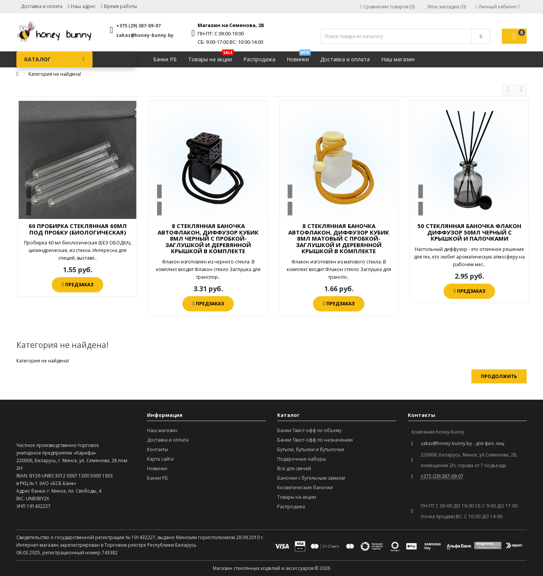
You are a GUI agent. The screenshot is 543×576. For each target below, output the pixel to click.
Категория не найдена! (55, 74)
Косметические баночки (305, 487)
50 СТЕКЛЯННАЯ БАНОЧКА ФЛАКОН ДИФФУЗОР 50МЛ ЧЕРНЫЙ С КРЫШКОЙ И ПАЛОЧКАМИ (469, 232)
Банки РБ (165, 59)
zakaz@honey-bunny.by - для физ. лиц (462, 443)
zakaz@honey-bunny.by (145, 35)
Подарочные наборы (301, 459)
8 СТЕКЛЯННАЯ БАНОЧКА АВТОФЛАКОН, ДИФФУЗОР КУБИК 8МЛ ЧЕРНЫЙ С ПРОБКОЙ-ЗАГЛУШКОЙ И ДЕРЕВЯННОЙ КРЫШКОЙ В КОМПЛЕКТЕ (208, 238)
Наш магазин (398, 59)
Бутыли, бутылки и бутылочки (310, 449)
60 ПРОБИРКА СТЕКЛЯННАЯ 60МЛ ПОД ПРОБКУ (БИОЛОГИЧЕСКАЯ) (78, 229)
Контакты (157, 449)
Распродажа (259, 59)
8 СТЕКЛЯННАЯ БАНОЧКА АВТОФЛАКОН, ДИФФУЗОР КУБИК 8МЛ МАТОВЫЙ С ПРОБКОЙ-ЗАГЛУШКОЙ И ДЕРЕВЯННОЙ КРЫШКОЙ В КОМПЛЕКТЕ (338, 238)
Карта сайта (160, 459)
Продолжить (499, 376)
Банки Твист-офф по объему (309, 430)
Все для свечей (294, 468)
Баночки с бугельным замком (311, 478)
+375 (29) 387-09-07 (138, 25)
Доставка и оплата (41, 6)
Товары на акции (211, 57)
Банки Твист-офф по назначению (315, 440)
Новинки (299, 57)
